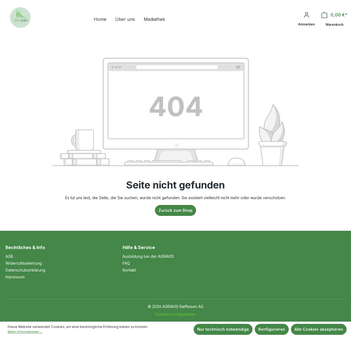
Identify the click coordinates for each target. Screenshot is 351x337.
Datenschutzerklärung (25, 270)
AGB (9, 256)
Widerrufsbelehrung (23, 263)
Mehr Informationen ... (25, 332)
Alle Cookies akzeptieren (319, 329)
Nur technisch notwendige (223, 329)
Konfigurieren (271, 329)
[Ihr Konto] (306, 19)
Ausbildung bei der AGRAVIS (148, 256)
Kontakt (129, 270)
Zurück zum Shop (175, 210)
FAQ (126, 263)
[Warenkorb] (334, 19)
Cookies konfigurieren (175, 314)
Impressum (15, 277)
